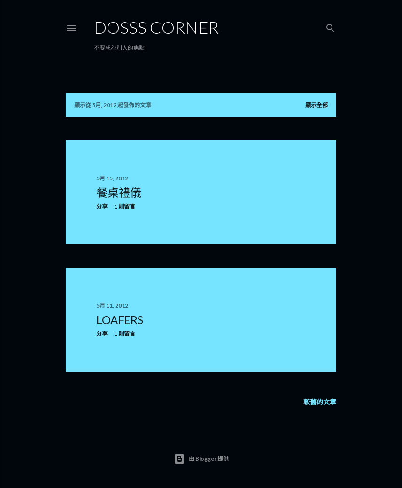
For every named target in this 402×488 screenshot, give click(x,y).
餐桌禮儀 (118, 192)
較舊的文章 (319, 402)
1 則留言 (124, 206)
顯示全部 (316, 104)
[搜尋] (330, 26)
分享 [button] (102, 206)
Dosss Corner (156, 27)
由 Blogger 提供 (201, 459)
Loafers (119, 319)
